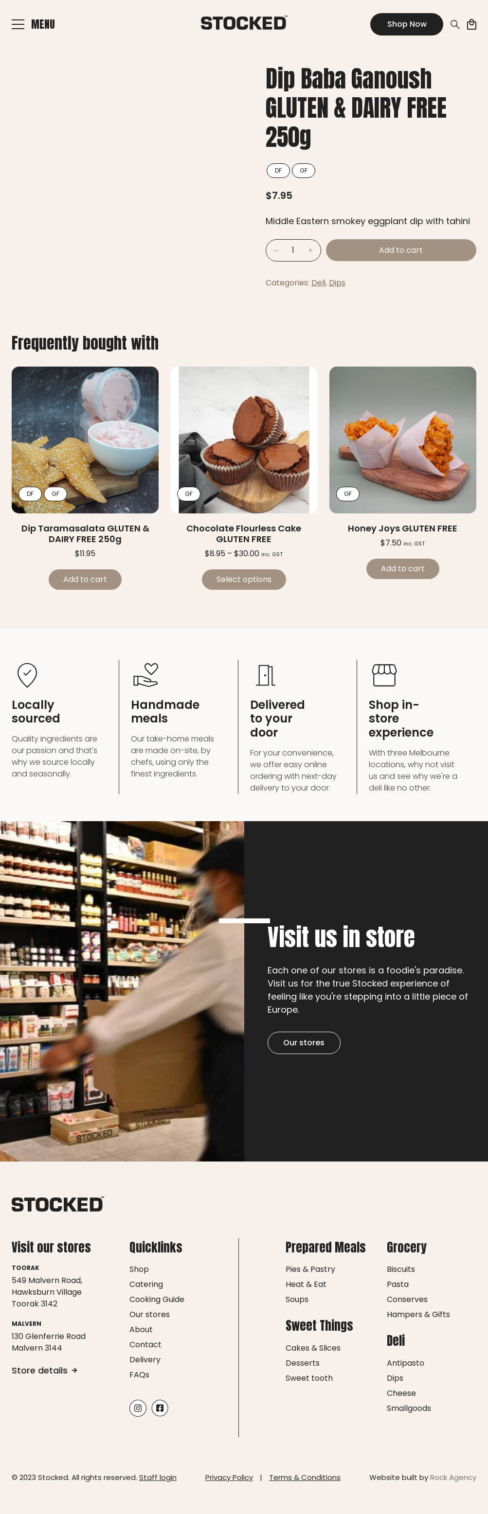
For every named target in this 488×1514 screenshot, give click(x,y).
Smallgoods (409, 1408)
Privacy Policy (229, 1477)
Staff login (158, 1477)
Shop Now (407, 24)
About (141, 1329)
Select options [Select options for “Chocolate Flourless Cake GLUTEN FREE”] (244, 579)
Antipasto (405, 1363)
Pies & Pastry (310, 1269)
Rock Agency (453, 1477)
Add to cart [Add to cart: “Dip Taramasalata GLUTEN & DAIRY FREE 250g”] (85, 579)
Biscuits (401, 1269)
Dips (337, 282)
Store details (44, 1370)
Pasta (398, 1284)
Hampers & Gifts (418, 1314)
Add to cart (401, 250)
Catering (146, 1284)
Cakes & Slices (313, 1348)
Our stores (304, 1042)
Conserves (407, 1299)
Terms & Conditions (305, 1477)
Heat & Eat (306, 1284)
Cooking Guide (156, 1299)
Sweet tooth (309, 1378)
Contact (145, 1344)
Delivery (145, 1359)
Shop (139, 1269)
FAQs (139, 1374)
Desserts (303, 1363)
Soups (297, 1299)
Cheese (401, 1393)
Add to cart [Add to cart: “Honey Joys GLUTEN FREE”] (403, 568)
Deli (318, 282)
